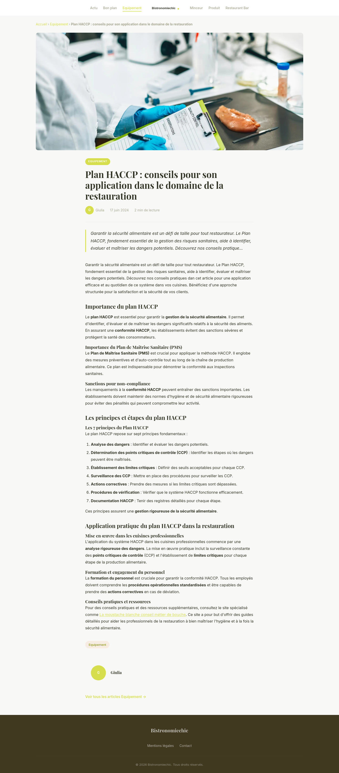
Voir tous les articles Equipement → (115, 696)
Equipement (132, 8)
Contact (185, 746)
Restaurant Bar (237, 8)
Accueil (41, 24)
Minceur (196, 8)
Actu (93, 8)
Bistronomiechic (169, 730)
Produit (214, 8)
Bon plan (110, 8)
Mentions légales (160, 746)
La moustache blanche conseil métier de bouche (143, 614)
